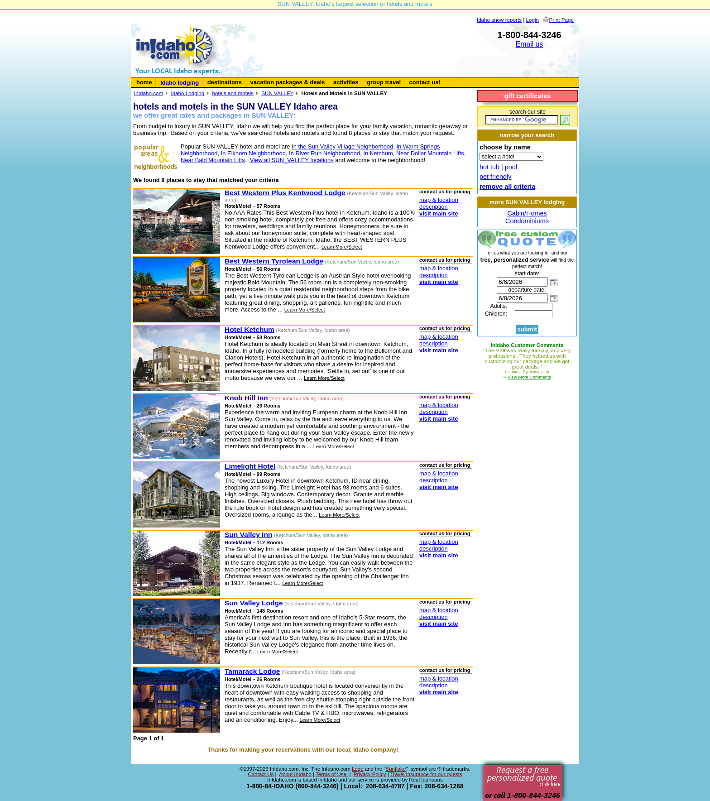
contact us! (425, 82)
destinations (224, 82)
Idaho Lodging (187, 93)
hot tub (489, 167)
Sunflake (395, 769)
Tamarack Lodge (252, 671)
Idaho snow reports (499, 20)
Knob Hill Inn (246, 398)
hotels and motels (233, 93)
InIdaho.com (148, 93)
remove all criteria (507, 186)
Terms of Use (332, 774)
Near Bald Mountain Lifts (213, 160)
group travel (384, 82)
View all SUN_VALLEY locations (292, 160)
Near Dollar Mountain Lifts (430, 153)
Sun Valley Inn (248, 534)
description (433, 206)
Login (532, 20)
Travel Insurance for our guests (426, 774)
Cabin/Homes (527, 213)
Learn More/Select (341, 246)
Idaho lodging (179, 82)
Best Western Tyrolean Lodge (274, 261)
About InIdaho (295, 774)
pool (511, 167)
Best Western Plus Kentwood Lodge (285, 193)
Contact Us (260, 774)
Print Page (561, 20)
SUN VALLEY (277, 93)
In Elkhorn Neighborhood (253, 153)
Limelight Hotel (250, 466)
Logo (358, 769)
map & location (438, 200)
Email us (529, 44)
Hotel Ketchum (249, 329)
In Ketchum (378, 153)
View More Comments (529, 376)
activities (345, 82)
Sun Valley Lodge (254, 603)
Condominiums (527, 221)
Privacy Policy (370, 774)
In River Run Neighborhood (324, 153)
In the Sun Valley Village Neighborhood (342, 146)
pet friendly (495, 176)
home (144, 82)
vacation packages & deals (287, 82)
